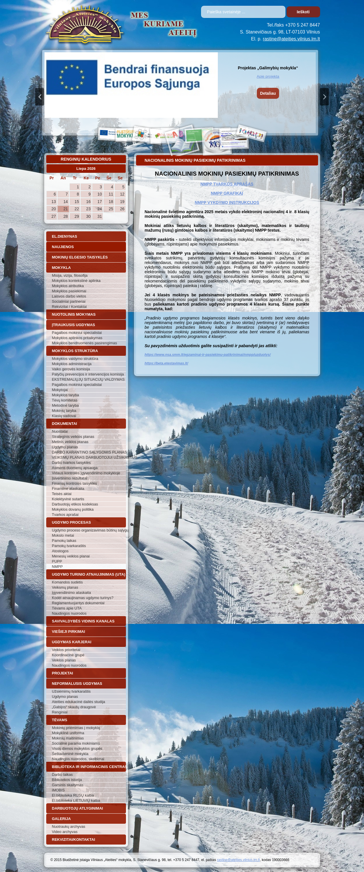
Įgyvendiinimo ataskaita (71, 592)
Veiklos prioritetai (66, 650)
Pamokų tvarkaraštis (69, 546)
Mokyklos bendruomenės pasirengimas (84, 343)
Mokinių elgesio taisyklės (80, 257)
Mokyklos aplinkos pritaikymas (77, 338)
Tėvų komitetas (64, 400)
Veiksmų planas (65, 587)
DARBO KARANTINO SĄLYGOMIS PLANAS (89, 452)
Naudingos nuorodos (69, 613)
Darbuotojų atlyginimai (77, 808)
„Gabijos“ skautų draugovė (74, 707)
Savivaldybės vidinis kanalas (83, 621)
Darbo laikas (62, 774)
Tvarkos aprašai (65, 514)
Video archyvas (65, 832)
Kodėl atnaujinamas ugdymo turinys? (83, 598)
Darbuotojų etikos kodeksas (75, 504)
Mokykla (61, 267)
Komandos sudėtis (67, 582)
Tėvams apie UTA (67, 608)
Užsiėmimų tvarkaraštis (71, 691)
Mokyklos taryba (65, 395)
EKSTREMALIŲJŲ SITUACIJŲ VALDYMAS (88, 379)
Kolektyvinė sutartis (68, 499)
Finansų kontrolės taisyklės (74, 483)
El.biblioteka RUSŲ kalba (73, 795)
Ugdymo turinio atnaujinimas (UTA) (88, 574)
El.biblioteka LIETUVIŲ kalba (76, 800)
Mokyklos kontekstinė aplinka (76, 280)
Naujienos (63, 247)
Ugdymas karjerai (72, 642)
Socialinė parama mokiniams (76, 743)
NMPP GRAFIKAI (227, 193)
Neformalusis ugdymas (77, 683)
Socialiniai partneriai (69, 301)
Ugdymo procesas (71, 522)
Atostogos (60, 551)
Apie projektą (268, 76)
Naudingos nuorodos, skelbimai (78, 759)
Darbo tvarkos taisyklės (71, 462)
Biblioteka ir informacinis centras (89, 767)
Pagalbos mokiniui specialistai (77, 332)
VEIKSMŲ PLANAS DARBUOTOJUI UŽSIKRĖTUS (89, 457)
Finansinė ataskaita (68, 488)
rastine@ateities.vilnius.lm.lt (291, 38)
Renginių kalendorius (86, 159)
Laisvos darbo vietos (69, 296)
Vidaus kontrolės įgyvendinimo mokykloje (86, 473)
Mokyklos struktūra (75, 351)
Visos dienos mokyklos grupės (77, 748)
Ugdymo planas (65, 447)
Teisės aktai (62, 494)
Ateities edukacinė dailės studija (78, 702)
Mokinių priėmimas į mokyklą (76, 728)
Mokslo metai (63, 535)
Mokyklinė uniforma (68, 733)
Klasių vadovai (64, 416)
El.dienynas (64, 236)
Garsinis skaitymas (67, 785)
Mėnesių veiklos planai (71, 556)
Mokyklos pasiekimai (69, 291)
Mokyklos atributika (68, 286)
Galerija (61, 819)
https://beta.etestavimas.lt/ (166, 363)
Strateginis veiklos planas (73, 436)
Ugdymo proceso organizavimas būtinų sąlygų (89, 530)
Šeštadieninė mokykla (70, 754)
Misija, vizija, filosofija (70, 275)
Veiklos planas (64, 660)
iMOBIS (58, 790)
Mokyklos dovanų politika (73, 509)
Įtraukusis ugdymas (73, 325)
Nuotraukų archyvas (69, 826)
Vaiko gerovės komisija (71, 369)
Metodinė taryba (65, 405)
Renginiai (60, 712)
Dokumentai (64, 423)
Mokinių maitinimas (68, 738)
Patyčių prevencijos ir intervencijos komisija (88, 374)
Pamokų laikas (64, 540)
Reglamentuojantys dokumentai (78, 603)
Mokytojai (60, 390)
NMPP (57, 566)
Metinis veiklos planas (70, 442)
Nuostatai (60, 431)
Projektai (62, 673)
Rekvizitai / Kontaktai (69, 306)
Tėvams (59, 720)
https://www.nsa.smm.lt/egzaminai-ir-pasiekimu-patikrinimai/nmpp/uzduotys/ (208, 355)
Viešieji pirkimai (68, 631)
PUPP (57, 561)
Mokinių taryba (64, 410)
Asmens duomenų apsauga (75, 468)
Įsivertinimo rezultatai (69, 478)
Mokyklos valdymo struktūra (75, 358)
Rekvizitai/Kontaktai (73, 839)
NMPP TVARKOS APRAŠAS (226, 184)
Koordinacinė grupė (68, 655)
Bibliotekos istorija (67, 780)
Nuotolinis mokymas (74, 314)
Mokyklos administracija (72, 364)
